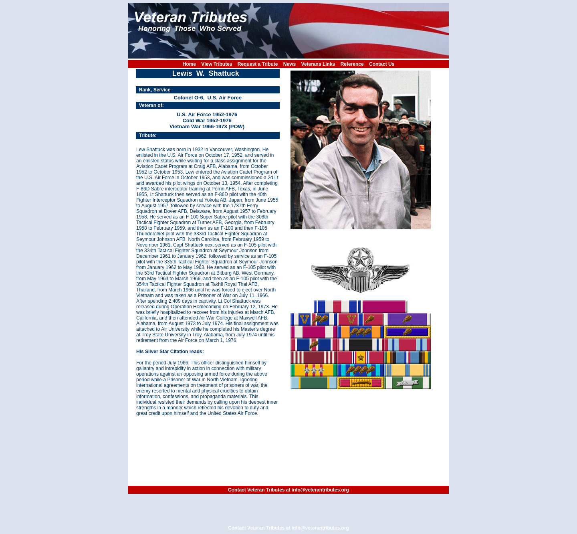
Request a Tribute (258, 64)
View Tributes (216, 64)
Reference (352, 64)
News (289, 64)
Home (189, 64)
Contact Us (381, 64)
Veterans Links (318, 64)
